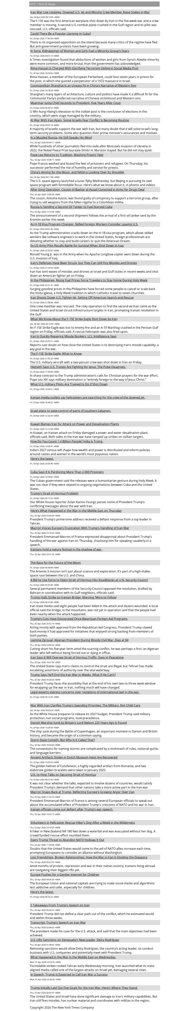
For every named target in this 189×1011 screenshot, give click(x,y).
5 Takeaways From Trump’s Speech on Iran (60, 905)
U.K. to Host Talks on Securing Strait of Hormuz (63, 775)
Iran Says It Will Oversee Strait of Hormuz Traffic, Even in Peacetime (77, 657)
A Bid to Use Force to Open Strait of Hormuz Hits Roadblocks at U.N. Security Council (89, 580)
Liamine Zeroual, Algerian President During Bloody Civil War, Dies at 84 (79, 640)
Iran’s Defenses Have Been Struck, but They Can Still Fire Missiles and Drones (83, 263)
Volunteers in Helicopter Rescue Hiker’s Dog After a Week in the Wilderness (82, 823)
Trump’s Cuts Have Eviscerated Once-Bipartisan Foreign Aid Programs (79, 619)
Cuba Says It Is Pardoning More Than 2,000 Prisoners (67, 472)
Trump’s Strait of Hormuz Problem (54, 493)
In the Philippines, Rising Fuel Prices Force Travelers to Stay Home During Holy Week (88, 280)
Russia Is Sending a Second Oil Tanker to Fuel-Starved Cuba (71, 207)
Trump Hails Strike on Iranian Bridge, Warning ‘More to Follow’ (73, 597)
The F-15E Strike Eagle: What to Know (56, 354)
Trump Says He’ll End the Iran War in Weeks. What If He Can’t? (73, 675)
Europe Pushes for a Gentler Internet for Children (64, 875)
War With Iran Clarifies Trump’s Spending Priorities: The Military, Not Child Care (85, 705)
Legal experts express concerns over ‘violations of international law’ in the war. (85, 692)
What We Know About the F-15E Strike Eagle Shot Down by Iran (73, 319)
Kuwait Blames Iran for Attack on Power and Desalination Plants (74, 424)
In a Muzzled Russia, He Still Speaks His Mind (61, 138)
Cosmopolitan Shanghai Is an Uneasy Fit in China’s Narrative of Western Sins (83, 86)
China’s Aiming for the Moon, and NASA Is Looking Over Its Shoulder (77, 172)
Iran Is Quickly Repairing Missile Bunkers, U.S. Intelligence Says (73, 336)
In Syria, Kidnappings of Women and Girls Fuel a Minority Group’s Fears (79, 51)
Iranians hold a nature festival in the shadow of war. (66, 549)
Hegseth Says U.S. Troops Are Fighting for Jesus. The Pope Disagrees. (78, 367)
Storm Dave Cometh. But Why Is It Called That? (62, 740)
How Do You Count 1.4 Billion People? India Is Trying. (66, 441)
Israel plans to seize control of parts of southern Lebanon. (70, 411)
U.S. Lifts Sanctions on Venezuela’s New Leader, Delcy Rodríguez (74, 940)
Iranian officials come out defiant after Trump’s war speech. (71, 809)
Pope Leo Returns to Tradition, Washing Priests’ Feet (66, 155)
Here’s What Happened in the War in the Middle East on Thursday (76, 511)
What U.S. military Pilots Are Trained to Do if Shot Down (69, 384)
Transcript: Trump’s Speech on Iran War (58, 922)
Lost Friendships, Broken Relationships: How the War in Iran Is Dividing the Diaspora (88, 857)
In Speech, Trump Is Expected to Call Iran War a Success (69, 974)
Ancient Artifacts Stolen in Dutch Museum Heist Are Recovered (73, 757)
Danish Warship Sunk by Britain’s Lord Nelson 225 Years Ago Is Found (78, 723)
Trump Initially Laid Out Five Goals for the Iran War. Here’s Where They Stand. (84, 988)
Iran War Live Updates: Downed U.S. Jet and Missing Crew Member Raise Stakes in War (90, 12)
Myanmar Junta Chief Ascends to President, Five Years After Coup (75, 103)
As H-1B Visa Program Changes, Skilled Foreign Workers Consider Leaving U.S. (84, 224)
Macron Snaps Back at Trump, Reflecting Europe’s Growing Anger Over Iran (82, 792)
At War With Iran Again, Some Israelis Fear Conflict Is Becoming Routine (79, 120)
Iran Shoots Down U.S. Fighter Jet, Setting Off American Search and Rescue (82, 298)
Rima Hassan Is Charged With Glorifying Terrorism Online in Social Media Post (84, 68)
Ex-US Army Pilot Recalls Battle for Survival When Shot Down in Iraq (77, 246)
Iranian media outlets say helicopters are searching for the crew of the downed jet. (87, 397)
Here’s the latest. (42, 459)
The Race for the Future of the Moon (55, 563)
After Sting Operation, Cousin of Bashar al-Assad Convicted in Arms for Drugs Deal (87, 189)
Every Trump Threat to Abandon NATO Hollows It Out (67, 840)
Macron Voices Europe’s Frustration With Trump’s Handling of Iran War (79, 528)
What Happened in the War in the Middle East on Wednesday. (73, 957)
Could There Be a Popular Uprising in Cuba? (60, 34)
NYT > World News (42, 4)
